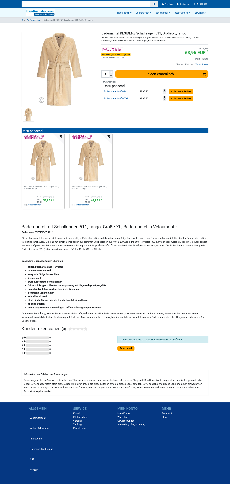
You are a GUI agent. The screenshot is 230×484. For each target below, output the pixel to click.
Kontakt (34, 469)
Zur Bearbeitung (33, 20)
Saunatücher (142, 12)
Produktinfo (79, 428)
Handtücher (123, 12)
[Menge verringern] (111, 76)
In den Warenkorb (176, 74)
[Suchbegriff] (86, 4)
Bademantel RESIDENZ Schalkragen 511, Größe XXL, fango (89, 188)
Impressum (36, 438)
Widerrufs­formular (39, 428)
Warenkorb (123, 417)
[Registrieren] (183, 4)
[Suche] (154, 4)
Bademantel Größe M (115, 91)
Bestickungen (181, 12)
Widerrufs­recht (38, 417)
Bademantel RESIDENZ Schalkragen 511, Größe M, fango (41, 188)
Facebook (167, 413)
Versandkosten (201, 64)
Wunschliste (109, 82)
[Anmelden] (167, 4)
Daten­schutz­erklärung (41, 449)
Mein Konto (123, 413)
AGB (32, 459)
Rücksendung (80, 417)
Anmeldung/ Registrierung (131, 424)
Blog (164, 417)
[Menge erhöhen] (111, 72)
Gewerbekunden (125, 420)
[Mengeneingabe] (105, 74)
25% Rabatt (200, 12)
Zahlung (77, 424)
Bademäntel (162, 12)
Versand (77, 420)
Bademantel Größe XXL (116, 98)
